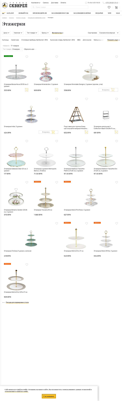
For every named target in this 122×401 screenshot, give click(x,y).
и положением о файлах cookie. (16, 391)
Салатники (15, 40)
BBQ (78, 40)
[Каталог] (8, 13)
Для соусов (87, 40)
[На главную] (14, 5)
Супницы (5, 40)
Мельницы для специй (102, 40)
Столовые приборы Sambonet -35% (34, 40)
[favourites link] (109, 7)
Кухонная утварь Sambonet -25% (62, 40)
